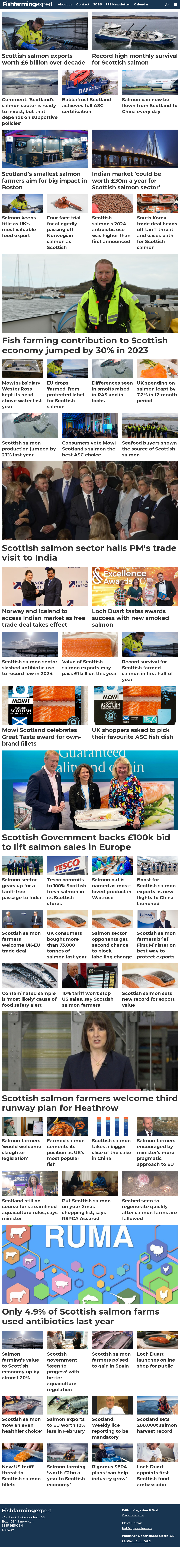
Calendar (141, 4)
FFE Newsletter (118, 4)
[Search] (166, 4)
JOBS (97, 4)
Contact (82, 4)
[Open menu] (175, 4)
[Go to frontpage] (28, 4)
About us (65, 4)
